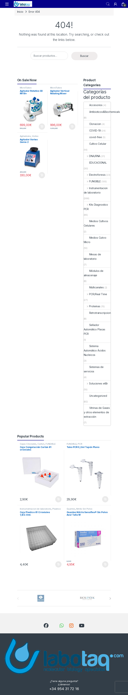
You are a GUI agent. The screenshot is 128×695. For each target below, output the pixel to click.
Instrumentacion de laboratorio (96, 190)
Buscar (84, 55)
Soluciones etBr (96, 383)
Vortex (35, 136)
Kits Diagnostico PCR (96, 207)
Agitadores (25, 136)
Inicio (20, 11)
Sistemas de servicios (94, 369)
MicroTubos (26, 87)
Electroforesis (95, 174)
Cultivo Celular (95, 143)
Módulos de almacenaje (94, 273)
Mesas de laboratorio (92, 256)
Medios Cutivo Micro (95, 240)
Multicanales (94, 287)
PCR (80, 444)
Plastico (56, 509)
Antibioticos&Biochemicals (102, 111)
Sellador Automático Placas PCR (94, 329)
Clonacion (92, 123)
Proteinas (92, 306)
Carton (40, 444)
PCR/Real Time (95, 294)
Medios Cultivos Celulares (96, 223)
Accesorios (93, 105)
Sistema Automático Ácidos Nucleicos (95, 350)
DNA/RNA (92, 156)
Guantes (71, 509)
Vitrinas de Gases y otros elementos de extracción (97, 412)
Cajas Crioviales (28, 444)
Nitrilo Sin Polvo (84, 509)
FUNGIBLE (92, 181)
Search (108, 4)
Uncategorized (95, 395)
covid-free (93, 137)
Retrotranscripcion (97, 312)
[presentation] (110, 598)
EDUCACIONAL (95, 162)
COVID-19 (92, 130)
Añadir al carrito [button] (42, 126)
